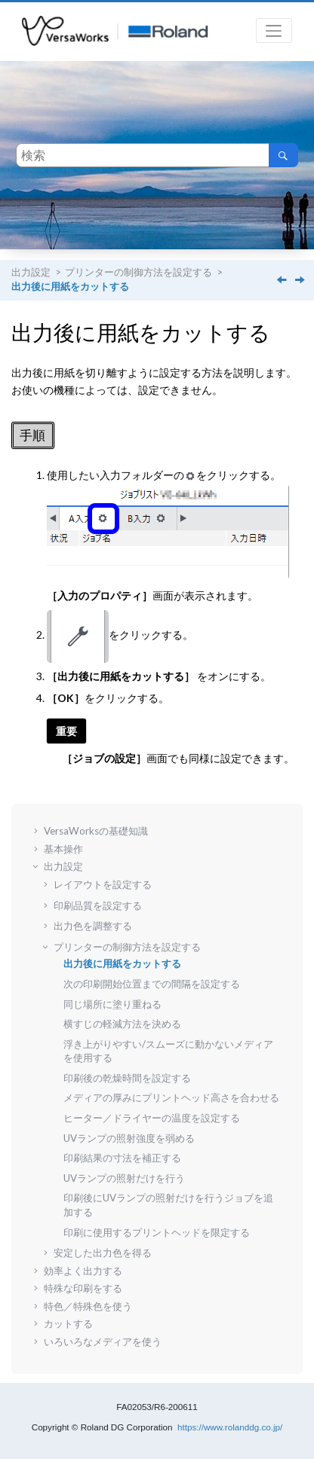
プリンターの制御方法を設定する (138, 272)
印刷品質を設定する (98, 905)
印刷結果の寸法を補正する (122, 1158)
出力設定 (31, 272)
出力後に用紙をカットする (70, 286)
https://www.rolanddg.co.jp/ (229, 1427)
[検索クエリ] (157, 155)
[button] (38, 830)
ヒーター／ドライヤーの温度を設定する (151, 1118)
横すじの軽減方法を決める (122, 1024)
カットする (68, 1323)
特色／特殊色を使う (88, 1306)
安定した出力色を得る (103, 1253)
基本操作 (63, 849)
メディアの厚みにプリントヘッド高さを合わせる (171, 1097)
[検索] (283, 155)
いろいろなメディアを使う (103, 1341)
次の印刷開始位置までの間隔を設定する (151, 984)
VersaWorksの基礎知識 (96, 831)
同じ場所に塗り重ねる (112, 1004)
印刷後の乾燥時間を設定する (127, 1078)
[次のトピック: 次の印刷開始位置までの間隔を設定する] (301, 280)
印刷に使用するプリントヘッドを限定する (156, 1232)
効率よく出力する (83, 1271)
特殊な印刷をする (83, 1288)
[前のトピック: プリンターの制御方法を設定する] (283, 280)
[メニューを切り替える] (274, 30)
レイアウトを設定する (103, 884)
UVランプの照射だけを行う (124, 1178)
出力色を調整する (93, 926)
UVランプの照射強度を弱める (129, 1138)
